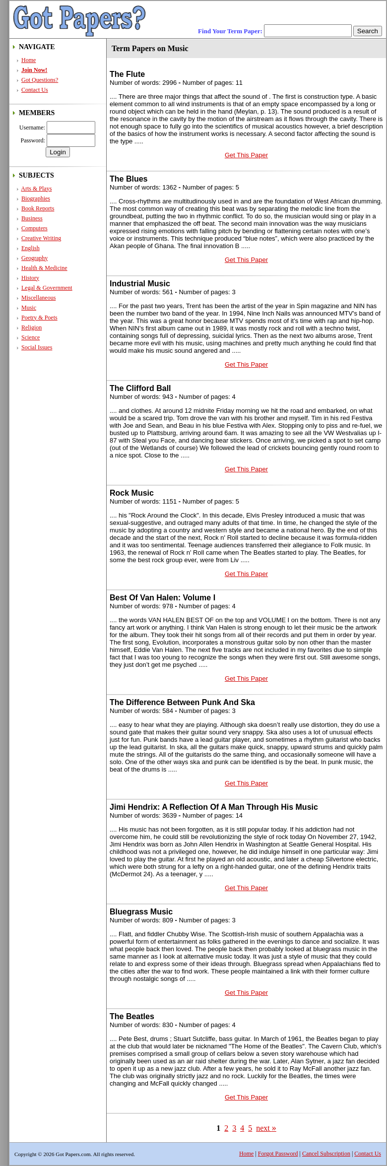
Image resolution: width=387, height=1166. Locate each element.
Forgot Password (278, 1153)
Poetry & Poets (39, 317)
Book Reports (37, 208)
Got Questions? (39, 79)
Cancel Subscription (326, 1153)
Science (30, 337)
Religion (31, 327)
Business (32, 218)
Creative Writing (41, 238)
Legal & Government (46, 287)
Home (28, 60)
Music (28, 307)
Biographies (35, 198)
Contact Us (34, 89)
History (30, 277)
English (30, 248)
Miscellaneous (38, 297)
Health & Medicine (44, 267)
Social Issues (36, 347)
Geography (34, 258)
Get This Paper (246, 155)
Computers (34, 228)
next (266, 1128)
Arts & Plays (36, 188)
